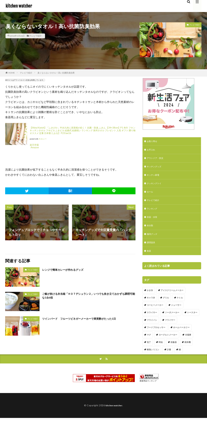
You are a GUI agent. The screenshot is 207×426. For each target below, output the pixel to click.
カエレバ (42, 139)
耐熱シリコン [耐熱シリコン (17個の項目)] (153, 356)
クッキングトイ (155, 186)
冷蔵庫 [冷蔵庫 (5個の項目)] (188, 341)
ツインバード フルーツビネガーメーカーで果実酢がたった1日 (86, 318)
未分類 (150, 230)
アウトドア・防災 (156, 159)
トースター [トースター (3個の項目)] (192, 319)
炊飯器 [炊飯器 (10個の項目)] (174, 349)
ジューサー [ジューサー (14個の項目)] (176, 312)
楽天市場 (34, 144)
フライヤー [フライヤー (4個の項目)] (170, 327)
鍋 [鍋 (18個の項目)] (180, 356)
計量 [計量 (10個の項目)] (169, 356)
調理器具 (151, 248)
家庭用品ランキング (148, 388)
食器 (149, 257)
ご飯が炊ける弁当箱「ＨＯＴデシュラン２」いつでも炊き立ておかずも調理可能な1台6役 (88, 296)
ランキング (153, 213)
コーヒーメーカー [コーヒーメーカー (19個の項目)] (155, 312)
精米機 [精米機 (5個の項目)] (187, 349)
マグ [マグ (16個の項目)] (149, 341)
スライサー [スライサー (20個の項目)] (152, 319)
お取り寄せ (153, 141)
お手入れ (151, 150)
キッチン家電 (154, 177)
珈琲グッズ (153, 239)
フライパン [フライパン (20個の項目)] (152, 327)
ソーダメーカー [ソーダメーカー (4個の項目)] (172, 319)
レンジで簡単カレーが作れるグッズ (67, 269)
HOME (11, 72)
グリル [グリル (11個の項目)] (166, 304)
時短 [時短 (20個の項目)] (161, 349)
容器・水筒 (153, 222)
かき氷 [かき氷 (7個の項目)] (150, 297)
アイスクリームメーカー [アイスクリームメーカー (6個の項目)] (172, 297)
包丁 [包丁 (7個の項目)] (149, 349)
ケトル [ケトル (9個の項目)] (180, 304)
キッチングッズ (155, 168)
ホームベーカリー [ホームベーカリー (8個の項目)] (181, 334)
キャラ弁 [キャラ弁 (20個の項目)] (151, 304)
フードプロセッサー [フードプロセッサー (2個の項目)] (156, 334)
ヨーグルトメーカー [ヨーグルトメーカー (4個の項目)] (168, 341)
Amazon (35, 147)
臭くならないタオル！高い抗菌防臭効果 (56, 72)
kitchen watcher (19, 6)
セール (150, 195)
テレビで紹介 (35, 36)
